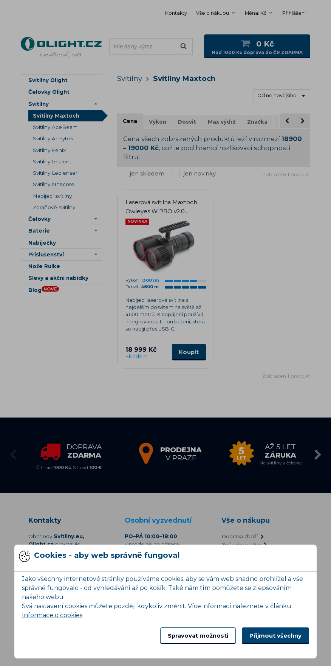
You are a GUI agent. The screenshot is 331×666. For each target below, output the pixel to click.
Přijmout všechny (275, 635)
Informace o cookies (52, 615)
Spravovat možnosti (198, 635)
